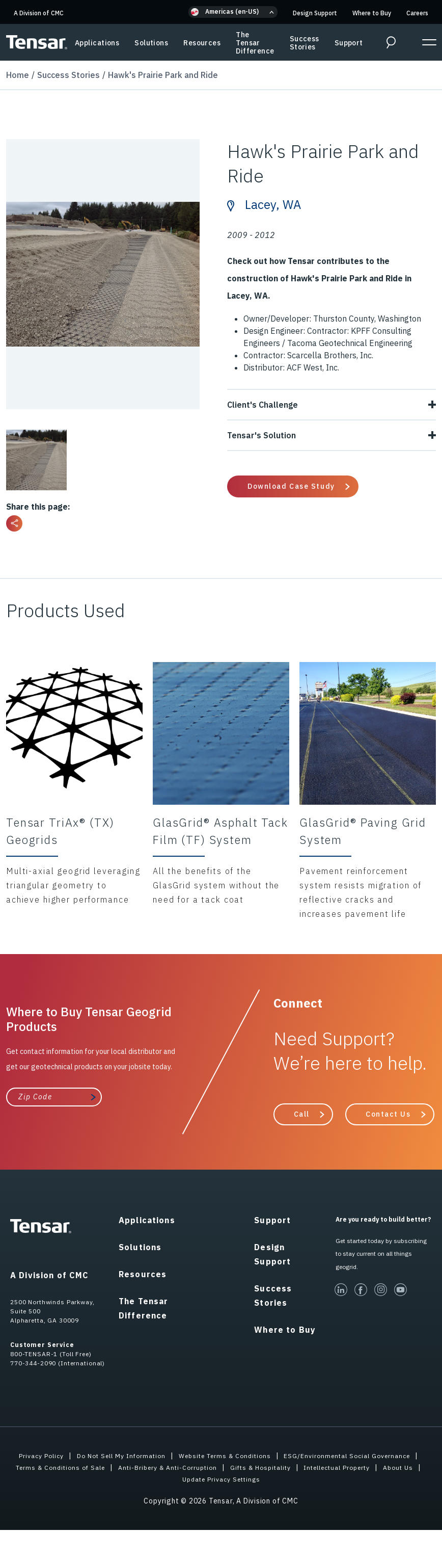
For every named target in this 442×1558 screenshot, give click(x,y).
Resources (201, 42)
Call (302, 1113)
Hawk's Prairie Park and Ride (163, 74)
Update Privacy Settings (331, 1478)
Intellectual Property (188, 1478)
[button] (233, 12)
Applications (97, 42)
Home (17, 74)
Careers (417, 13)
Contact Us (388, 1113)
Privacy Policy (100, 1455)
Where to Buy (371, 13)
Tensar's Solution (331, 435)
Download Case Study (291, 485)
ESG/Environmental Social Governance (95, 1467)
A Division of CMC (39, 13)
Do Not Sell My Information (188, 1455)
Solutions (151, 42)
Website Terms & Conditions (302, 1455)
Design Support (315, 13)
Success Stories (304, 42)
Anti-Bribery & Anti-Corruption (347, 1467)
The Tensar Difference (255, 43)
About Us (256, 1478)
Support (349, 42)
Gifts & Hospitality (100, 1478)
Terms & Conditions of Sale (228, 1467)
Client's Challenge (331, 404)
